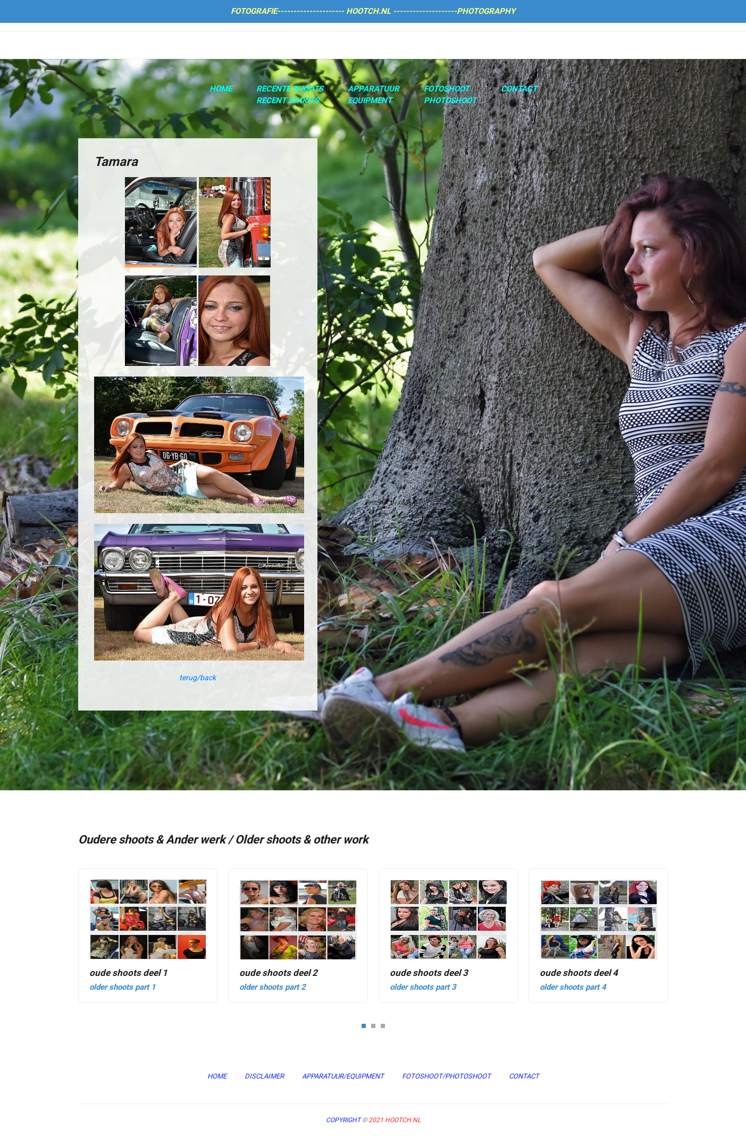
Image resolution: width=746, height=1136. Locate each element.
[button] (363, 1025)
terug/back (197, 677)
